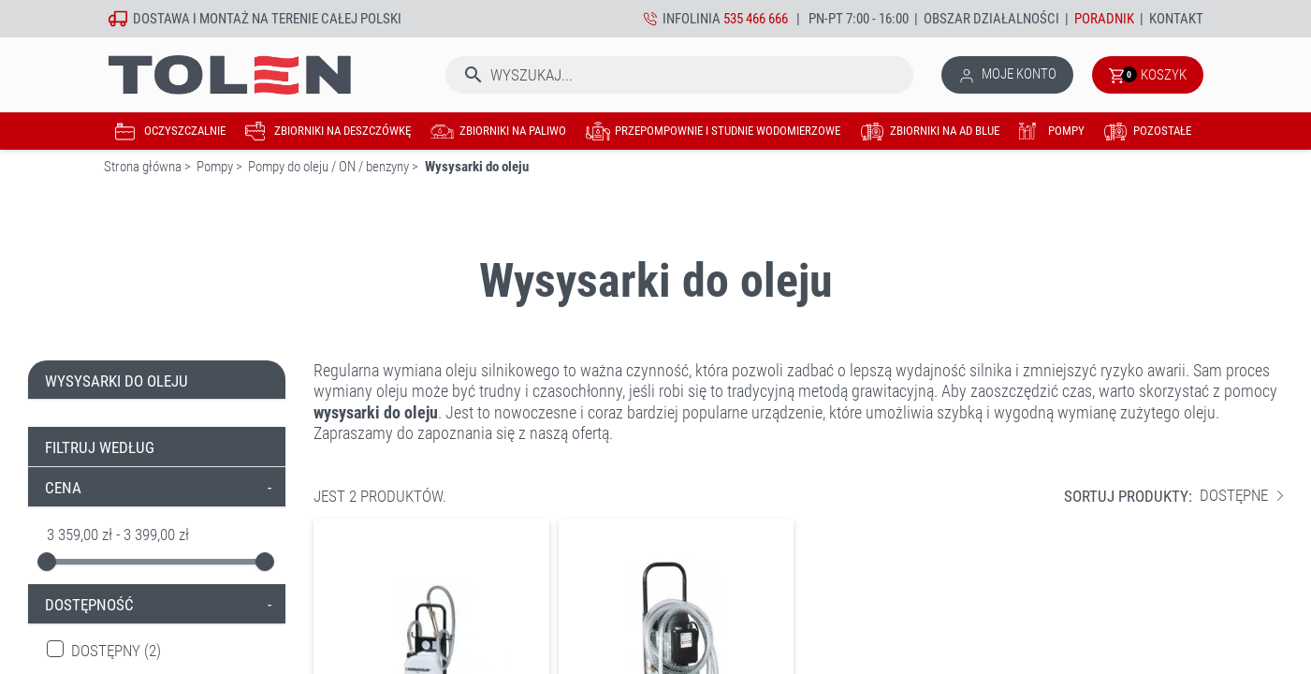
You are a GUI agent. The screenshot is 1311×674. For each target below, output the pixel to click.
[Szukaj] (679, 75)
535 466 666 (755, 18)
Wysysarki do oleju (116, 381)
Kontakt (1176, 18)
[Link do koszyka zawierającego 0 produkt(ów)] (1147, 75)
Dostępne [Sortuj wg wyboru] (1241, 496)
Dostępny (116, 651)
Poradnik (1104, 18)
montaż (224, 18)
